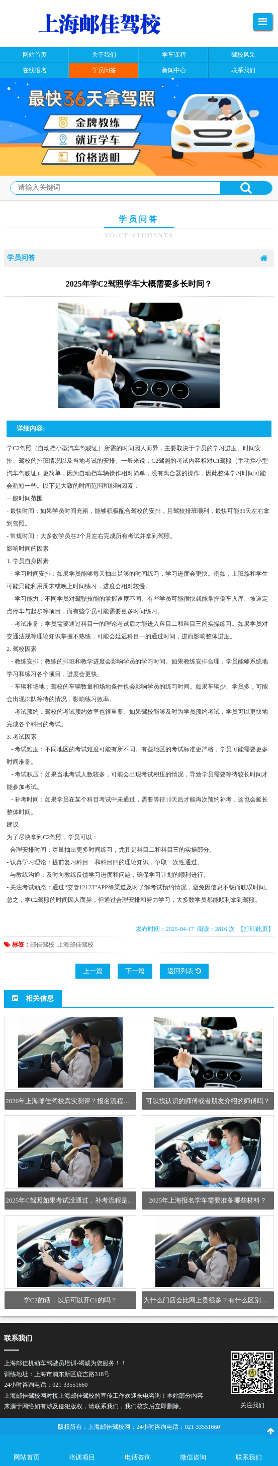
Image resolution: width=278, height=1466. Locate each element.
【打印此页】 (256, 928)
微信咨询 (193, 1457)
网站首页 (27, 1457)
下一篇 (135, 971)
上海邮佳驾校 (75, 944)
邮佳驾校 (42, 944)
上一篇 (93, 971)
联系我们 (249, 1457)
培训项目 (82, 1457)
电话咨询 (138, 1457)
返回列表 (184, 971)
